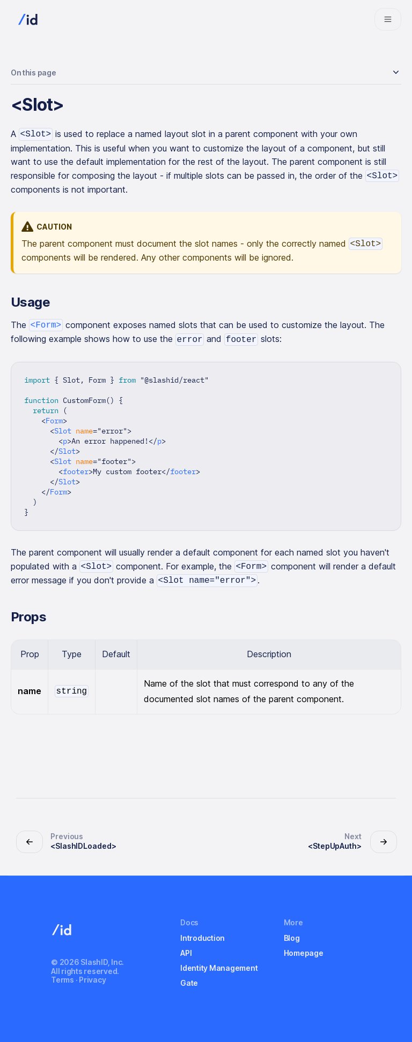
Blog (292, 937)
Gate (189, 982)
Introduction (202, 937)
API (186, 952)
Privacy (92, 979)
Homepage (303, 952)
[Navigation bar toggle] (387, 19)
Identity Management (219, 967)
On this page (33, 72)
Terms (62, 979)
